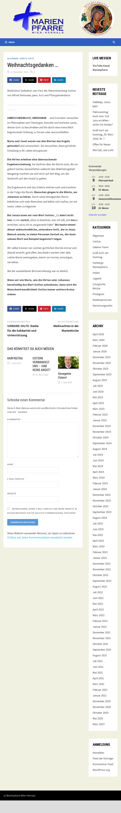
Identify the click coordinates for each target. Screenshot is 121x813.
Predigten (98, 294)
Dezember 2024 (102, 426)
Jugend (97, 278)
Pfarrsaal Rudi (106, 180)
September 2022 (102, 581)
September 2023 (102, 512)
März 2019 (98, 724)
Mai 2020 (98, 718)
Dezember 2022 (102, 563)
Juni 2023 (98, 529)
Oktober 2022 (100, 575)
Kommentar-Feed (103, 764)
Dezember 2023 (102, 495)
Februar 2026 (100, 345)
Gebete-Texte (27, 58)
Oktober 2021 (100, 644)
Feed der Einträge (103, 758)
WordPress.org (101, 770)
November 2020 (102, 707)
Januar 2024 (100, 489)
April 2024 (98, 472)
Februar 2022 (100, 621)
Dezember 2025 (102, 357)
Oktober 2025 (100, 368)
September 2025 (102, 374)
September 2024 (102, 443)
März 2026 (98, 340)
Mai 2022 (98, 603)
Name (11, 464)
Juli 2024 (98, 454)
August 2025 (100, 380)
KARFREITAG (15, 358)
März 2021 (98, 684)
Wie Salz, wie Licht (103, 150)
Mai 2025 (98, 397)
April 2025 (98, 403)
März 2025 (98, 409)
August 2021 (100, 655)
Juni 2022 (98, 598)
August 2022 (100, 586)
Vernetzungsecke (102, 305)
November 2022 (102, 569)
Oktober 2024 (100, 437)
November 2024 (102, 431)
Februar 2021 (100, 689)
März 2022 (98, 615)
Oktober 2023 (100, 506)
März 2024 (98, 477)
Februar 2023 (100, 552)
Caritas (97, 241)
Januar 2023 (100, 558)
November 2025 (102, 363)
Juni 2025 (98, 391)
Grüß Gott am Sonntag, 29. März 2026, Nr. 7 (103, 134)
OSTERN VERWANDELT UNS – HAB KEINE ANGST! (41, 364)
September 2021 (102, 649)
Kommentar (14, 419)
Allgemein (12, 58)
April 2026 (98, 334)
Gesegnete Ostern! (64, 375)
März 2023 (98, 546)
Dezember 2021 (102, 632)
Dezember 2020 (102, 701)
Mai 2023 (98, 535)
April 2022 (98, 609)
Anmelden (98, 752)
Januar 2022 (100, 626)
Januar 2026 (100, 351)
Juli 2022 (98, 592)
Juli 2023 (98, 523)
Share (14, 80)
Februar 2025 (100, 414)
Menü (10, 42)
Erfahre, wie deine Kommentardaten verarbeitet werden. (40, 537)
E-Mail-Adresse (16, 478)
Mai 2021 (98, 672)
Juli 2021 (98, 661)
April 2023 (98, 540)
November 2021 (102, 638)
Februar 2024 (100, 483)
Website (11, 493)
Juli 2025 (98, 386)
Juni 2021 (98, 667)
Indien (96, 272)
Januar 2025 (100, 420)
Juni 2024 (98, 460)
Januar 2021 (100, 695)
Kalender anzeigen (98, 215)
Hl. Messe (104, 190)
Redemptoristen (102, 300)
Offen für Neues (102, 144)
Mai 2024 (98, 466)
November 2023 (102, 500)
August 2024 (100, 449)
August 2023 (100, 517)
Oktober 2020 (100, 712)
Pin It (44, 80)
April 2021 (98, 678)
